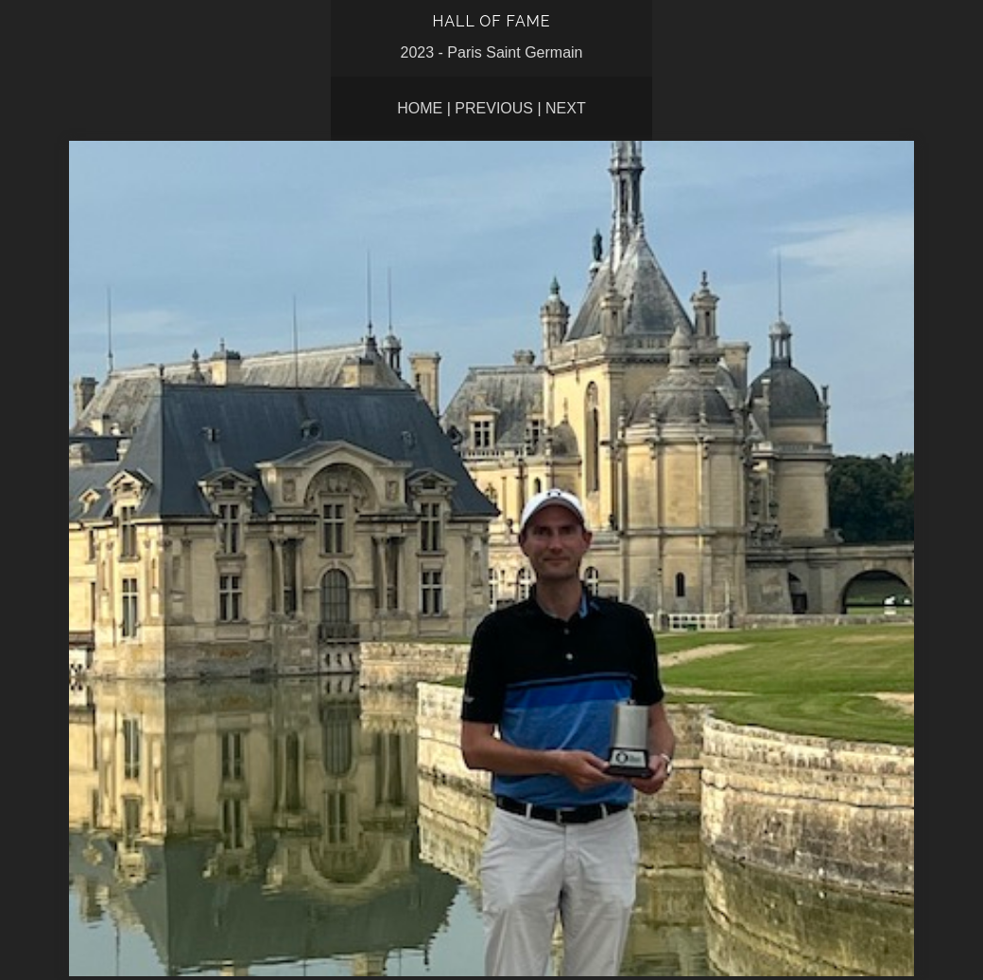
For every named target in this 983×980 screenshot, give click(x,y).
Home (419, 108)
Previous (494, 108)
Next (565, 108)
